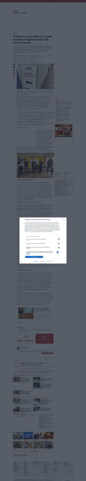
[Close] (64, 220)
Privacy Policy (50, 261)
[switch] (58, 239)
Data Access (43, 261)
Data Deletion (36, 261)
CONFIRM (34, 256)
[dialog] (43, 240)
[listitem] (43, 236)
